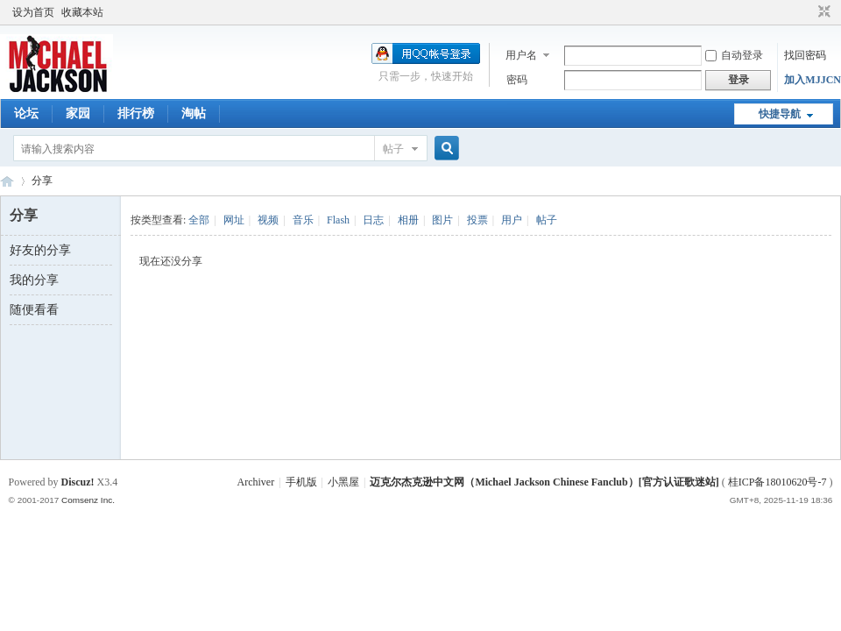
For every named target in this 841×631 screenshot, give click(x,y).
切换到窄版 (822, 12)
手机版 (301, 482)
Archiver (256, 482)
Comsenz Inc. (88, 500)
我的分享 (34, 280)
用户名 (521, 55)
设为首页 (33, 12)
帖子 (393, 149)
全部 (198, 220)
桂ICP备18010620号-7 (777, 482)
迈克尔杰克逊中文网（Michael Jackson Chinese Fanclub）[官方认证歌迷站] (544, 482)
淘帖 (193, 113)
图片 (442, 220)
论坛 (26, 113)
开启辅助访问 (807, 12)
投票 (477, 220)
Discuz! (78, 482)
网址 (233, 220)
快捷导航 (780, 114)
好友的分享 (40, 250)
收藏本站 (82, 12)
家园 (78, 113)
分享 (42, 180)
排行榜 (135, 113)
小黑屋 (343, 482)
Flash (338, 220)
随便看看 (34, 309)
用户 (511, 220)
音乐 (303, 220)
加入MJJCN (812, 80)
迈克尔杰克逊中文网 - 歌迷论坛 (7, 181)
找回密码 (805, 55)
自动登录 (734, 55)
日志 (373, 220)
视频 (268, 220)
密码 (516, 80)
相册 (408, 220)
